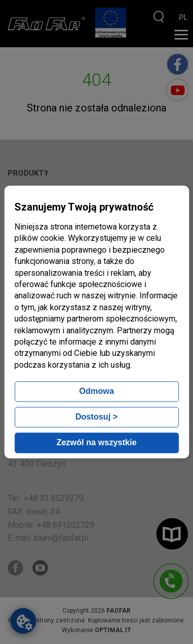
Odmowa (96, 391)
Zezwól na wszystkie (97, 443)
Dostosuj (96, 417)
